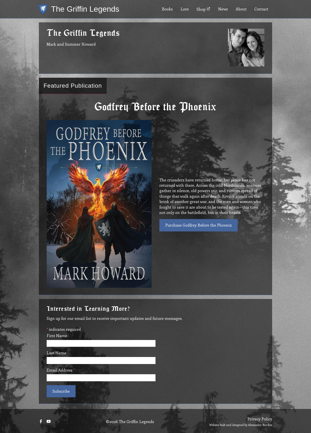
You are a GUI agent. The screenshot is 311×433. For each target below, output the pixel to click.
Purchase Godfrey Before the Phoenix (198, 225)
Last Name (56, 353)
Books (167, 8)
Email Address (61, 370)
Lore (185, 8)
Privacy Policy (259, 418)
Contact (261, 8)
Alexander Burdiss (260, 425)
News (223, 8)
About (241, 8)
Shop (203, 9)
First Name (57, 335)
